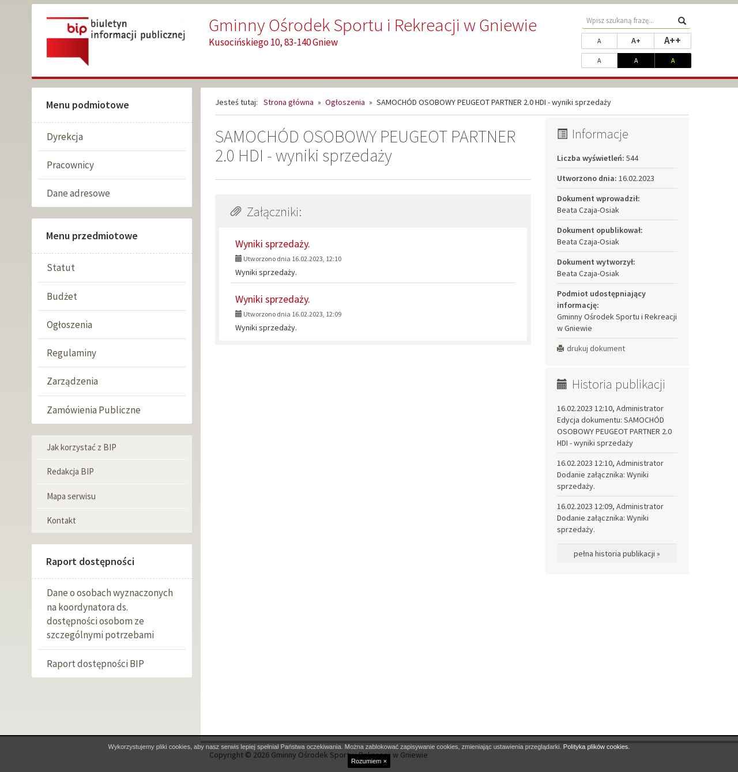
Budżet (62, 296)
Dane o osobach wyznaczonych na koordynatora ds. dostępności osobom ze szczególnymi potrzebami (110, 613)
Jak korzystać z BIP (81, 447)
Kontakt (61, 520)
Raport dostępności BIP (95, 663)
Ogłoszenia (69, 324)
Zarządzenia (72, 381)
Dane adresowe (78, 193)
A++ (677, 40)
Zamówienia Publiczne (94, 410)
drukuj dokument (591, 348)
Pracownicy (70, 165)
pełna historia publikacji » (617, 553)
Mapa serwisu (71, 496)
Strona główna (288, 102)
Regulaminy (71, 353)
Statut (61, 267)
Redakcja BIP (70, 471)
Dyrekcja (65, 136)
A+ (642, 40)
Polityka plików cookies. (596, 746)
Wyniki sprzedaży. (272, 243)
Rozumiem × (369, 761)
